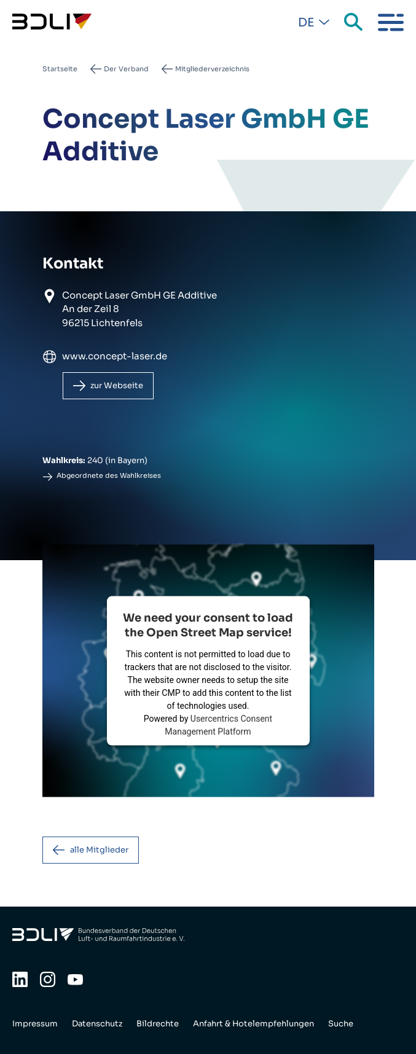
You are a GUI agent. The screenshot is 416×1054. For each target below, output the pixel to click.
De (306, 22)
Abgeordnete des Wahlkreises (109, 475)
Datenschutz (97, 1023)
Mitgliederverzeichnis (212, 68)
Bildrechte (157, 1023)
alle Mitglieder (99, 850)
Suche (354, 22)
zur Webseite (116, 385)
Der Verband (126, 68)
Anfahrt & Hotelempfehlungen (253, 1023)
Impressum (35, 1023)
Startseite (59, 68)
